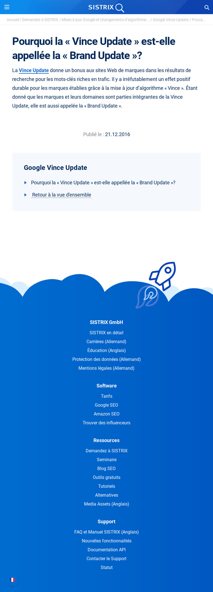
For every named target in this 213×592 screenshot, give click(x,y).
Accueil (13, 19)
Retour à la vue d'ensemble (61, 195)
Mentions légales (106, 368)
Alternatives (106, 495)
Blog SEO (106, 468)
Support (106, 521)
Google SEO (106, 405)
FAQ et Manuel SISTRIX (106, 532)
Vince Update (34, 70)
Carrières (106, 341)
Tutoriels (106, 486)
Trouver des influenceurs (106, 422)
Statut (107, 567)
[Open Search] (207, 7)
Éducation (106, 350)
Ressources (106, 440)
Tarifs (106, 396)
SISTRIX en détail (106, 332)
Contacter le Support (106, 558)
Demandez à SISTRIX (40, 19)
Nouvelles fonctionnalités (106, 540)
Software (107, 386)
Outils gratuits (106, 477)
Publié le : (93, 134)
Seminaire (106, 459)
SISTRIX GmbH (106, 322)
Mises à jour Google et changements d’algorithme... (105, 19)
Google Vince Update (171, 19)
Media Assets (106, 504)
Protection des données (106, 359)
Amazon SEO (107, 414)
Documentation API (107, 549)
